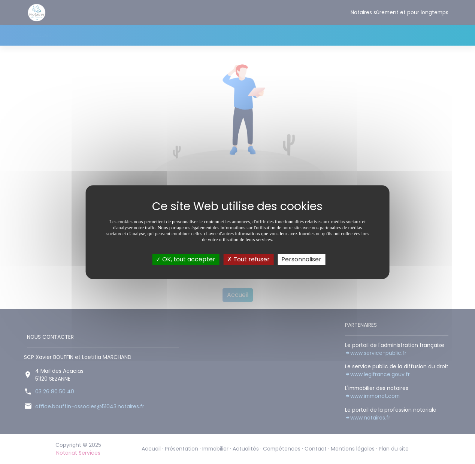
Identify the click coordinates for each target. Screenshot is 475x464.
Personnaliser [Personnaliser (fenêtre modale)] (301, 259)
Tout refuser (248, 259)
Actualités (163, 35)
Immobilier (124, 35)
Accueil (40, 35)
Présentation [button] (78, 35)
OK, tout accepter (185, 259)
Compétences (206, 35)
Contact (247, 35)
